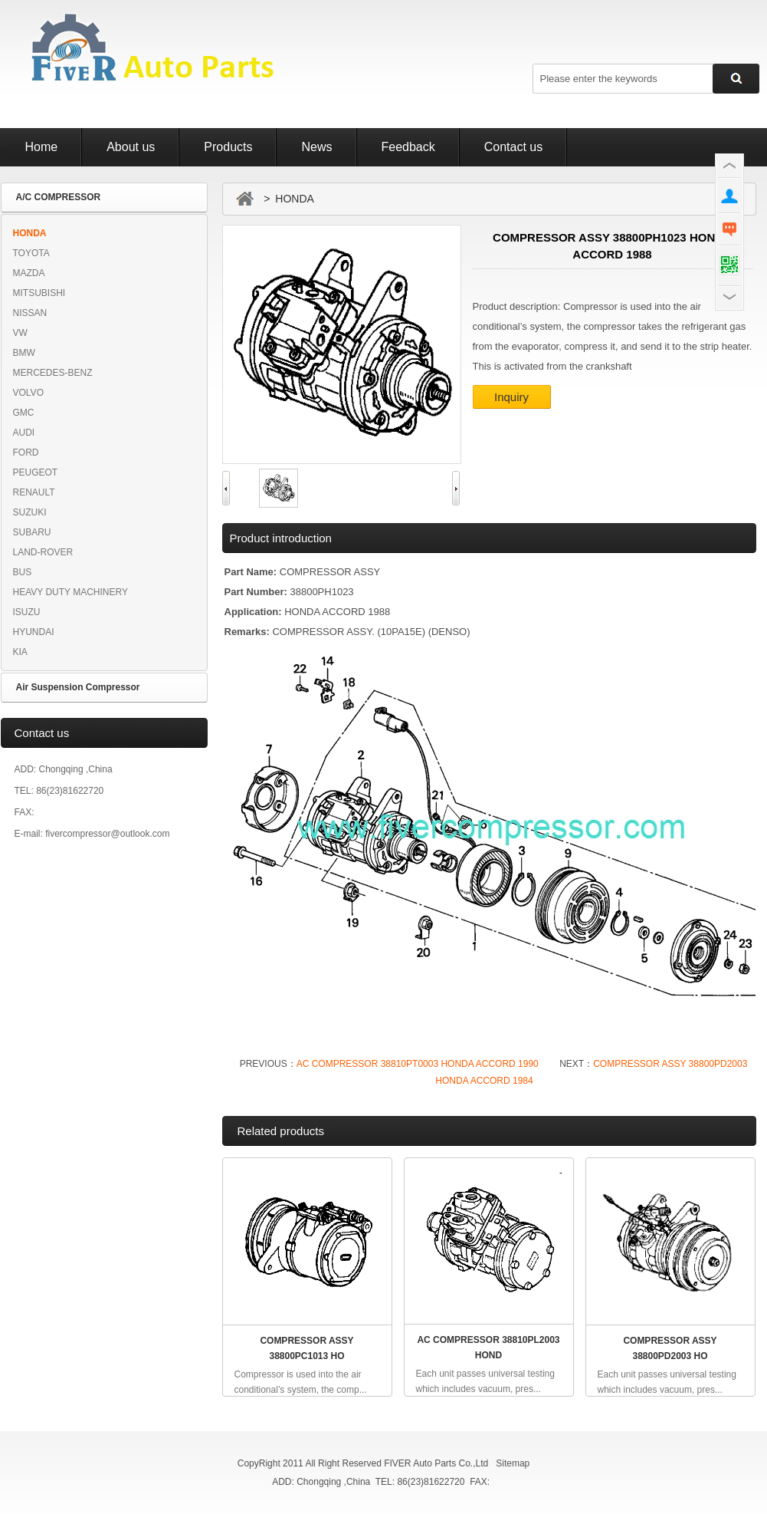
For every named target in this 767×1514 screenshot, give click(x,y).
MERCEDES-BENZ (53, 372)
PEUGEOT (35, 472)
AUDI (24, 432)
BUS (22, 572)
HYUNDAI (33, 632)
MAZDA (29, 273)
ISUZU (27, 612)
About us (131, 146)
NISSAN (30, 313)
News (316, 146)
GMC (23, 412)
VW (20, 332)
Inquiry (511, 396)
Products (228, 146)
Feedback (408, 146)
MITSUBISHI (39, 293)
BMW (24, 352)
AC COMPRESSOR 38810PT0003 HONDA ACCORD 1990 (418, 1063)
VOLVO (28, 392)
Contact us (513, 146)
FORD (26, 452)
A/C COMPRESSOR (58, 197)
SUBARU (32, 532)
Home (41, 146)
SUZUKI (30, 512)
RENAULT (34, 492)
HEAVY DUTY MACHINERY (70, 592)
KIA (20, 652)
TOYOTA (31, 253)
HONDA (30, 233)
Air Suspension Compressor (78, 687)
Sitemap (512, 1463)
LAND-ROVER (43, 552)
